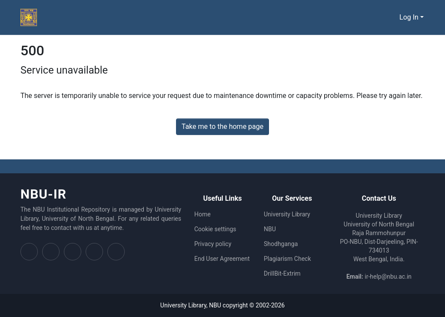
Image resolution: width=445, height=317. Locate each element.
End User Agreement (221, 259)
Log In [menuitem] (408, 17)
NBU (270, 229)
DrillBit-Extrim (282, 273)
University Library (287, 214)
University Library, (184, 305)
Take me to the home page (223, 126)
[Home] (28, 17)
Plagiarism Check (287, 259)
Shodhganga (281, 244)
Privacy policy (212, 244)
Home (202, 214)
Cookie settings (215, 229)
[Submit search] (391, 17)
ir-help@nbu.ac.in (388, 276)
